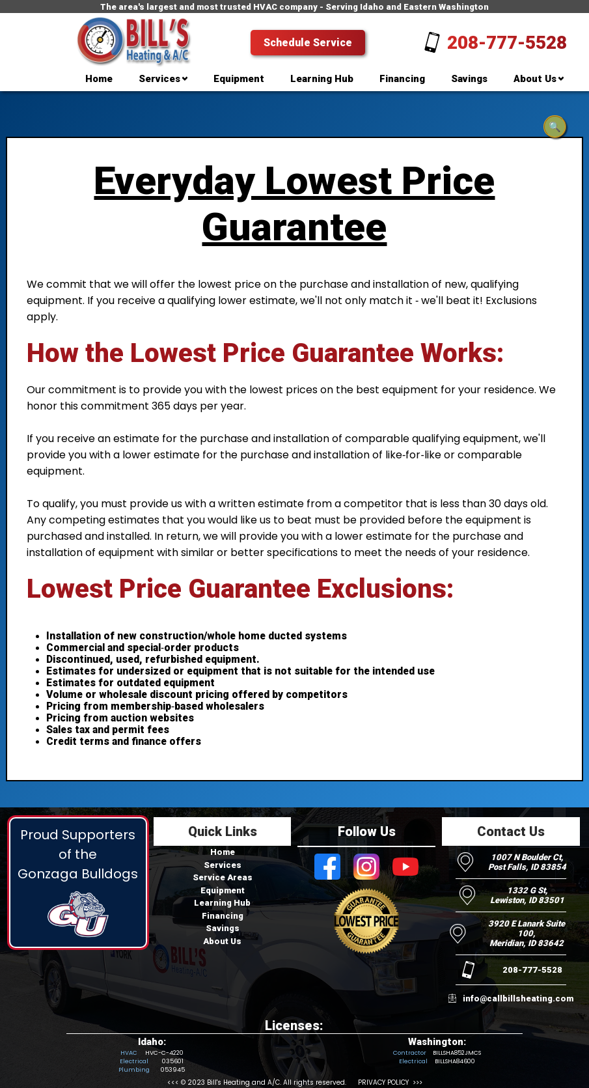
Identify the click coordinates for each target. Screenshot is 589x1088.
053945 (173, 1070)
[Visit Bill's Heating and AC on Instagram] (366, 867)
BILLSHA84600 (455, 1061)
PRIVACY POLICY (383, 1082)
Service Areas (223, 877)
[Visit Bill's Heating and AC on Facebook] (327, 867)
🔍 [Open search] (555, 127)
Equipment (222, 890)
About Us (222, 941)
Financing (222, 916)
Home (222, 852)
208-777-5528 (507, 42)
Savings (223, 928)
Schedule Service (308, 42)
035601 (173, 1061)
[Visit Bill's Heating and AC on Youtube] (405, 867)
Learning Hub (222, 903)
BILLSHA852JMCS (457, 1053)
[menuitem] (99, 81)
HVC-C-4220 (164, 1053)
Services (222, 865)
